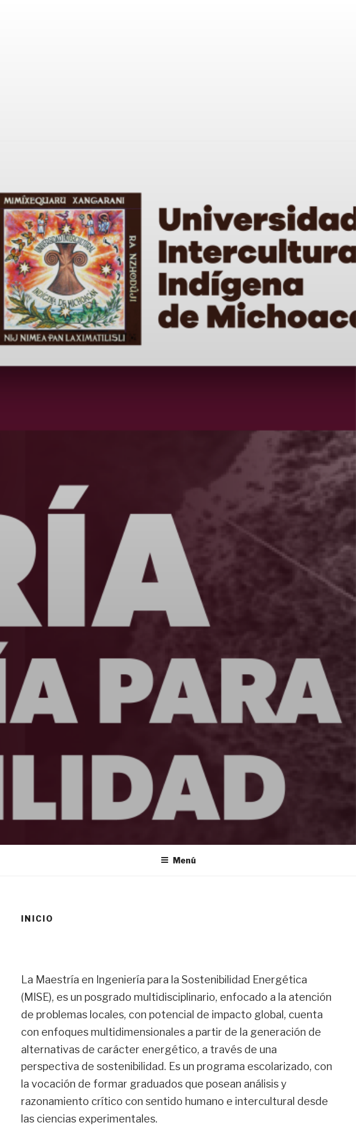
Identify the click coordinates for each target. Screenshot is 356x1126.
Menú (178, 860)
